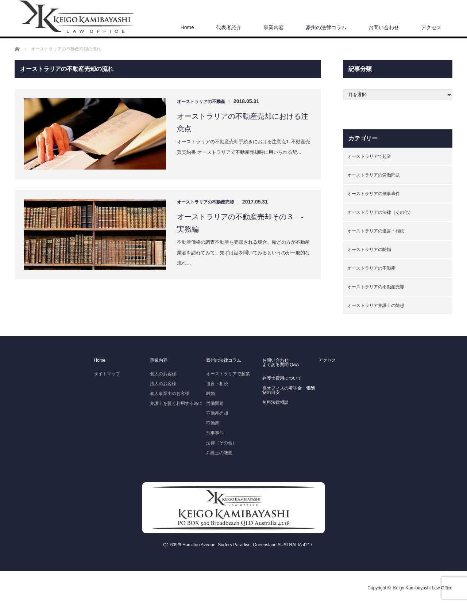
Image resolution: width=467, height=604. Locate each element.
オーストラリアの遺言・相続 (375, 230)
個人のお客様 (163, 374)
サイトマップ (107, 374)
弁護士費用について (282, 378)
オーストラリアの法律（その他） (380, 212)
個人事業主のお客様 (169, 393)
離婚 (210, 393)
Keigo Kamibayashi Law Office (422, 587)
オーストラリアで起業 (369, 156)
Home (187, 27)
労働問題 (215, 403)
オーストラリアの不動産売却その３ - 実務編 (244, 223)
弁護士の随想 (219, 453)
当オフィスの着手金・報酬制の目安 (288, 390)
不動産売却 (217, 413)
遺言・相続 (217, 383)
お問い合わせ (383, 27)
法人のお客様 (163, 383)
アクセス (431, 27)
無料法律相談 (275, 402)
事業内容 (273, 27)
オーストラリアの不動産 (201, 101)
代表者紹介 (229, 27)
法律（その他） (221, 443)
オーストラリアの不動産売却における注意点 (242, 122)
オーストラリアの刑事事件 (373, 193)
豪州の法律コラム (326, 27)
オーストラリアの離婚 (369, 249)
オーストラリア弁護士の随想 (375, 305)
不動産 (212, 423)
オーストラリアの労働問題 (373, 175)
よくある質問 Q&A (280, 364)
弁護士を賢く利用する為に (176, 403)
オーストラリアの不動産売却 (205, 202)
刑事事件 (215, 433)
